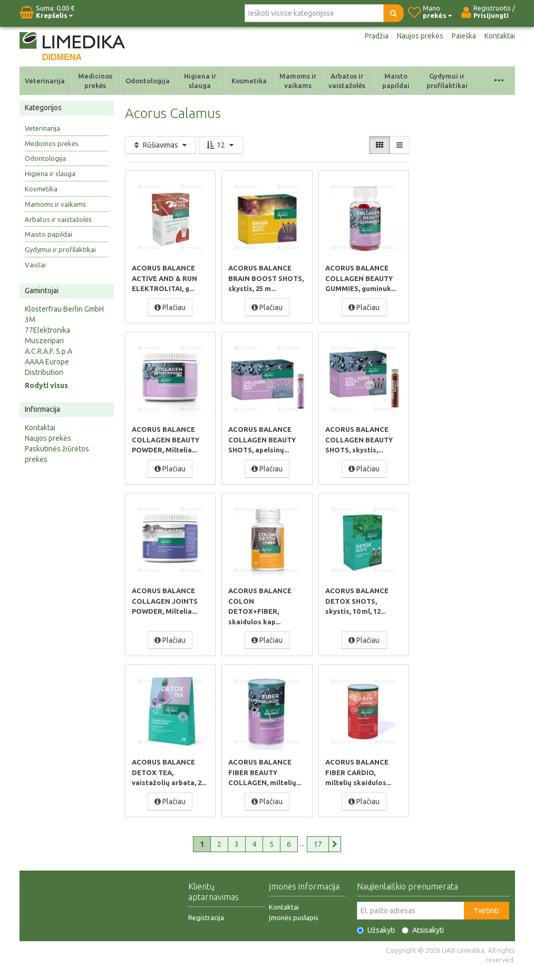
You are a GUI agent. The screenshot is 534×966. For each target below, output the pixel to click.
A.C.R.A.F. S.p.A (48, 351)
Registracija (206, 915)
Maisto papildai (396, 80)
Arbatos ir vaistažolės (346, 80)
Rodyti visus (46, 385)
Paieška (464, 36)
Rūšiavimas (160, 145)
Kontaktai (499, 36)
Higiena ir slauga (200, 80)
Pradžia (377, 36)
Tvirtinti (486, 908)
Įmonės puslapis (293, 915)
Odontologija (147, 80)
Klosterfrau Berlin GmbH (64, 309)
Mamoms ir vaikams (297, 80)
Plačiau (170, 307)
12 (221, 145)
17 (318, 841)
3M (30, 319)
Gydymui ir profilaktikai (447, 80)
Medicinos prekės (95, 80)
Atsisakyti (423, 927)
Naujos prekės (420, 36)
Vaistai (35, 264)
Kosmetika (249, 80)
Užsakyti (376, 927)
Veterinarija (45, 80)
